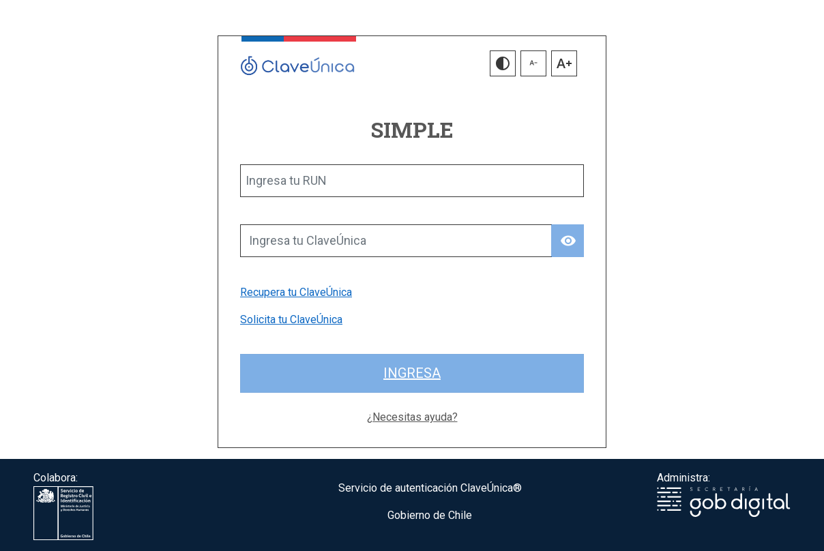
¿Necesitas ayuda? (412, 417)
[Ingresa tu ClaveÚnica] (396, 240)
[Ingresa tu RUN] (412, 180)
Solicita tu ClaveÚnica (291, 319)
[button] (503, 63)
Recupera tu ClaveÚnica (296, 292)
